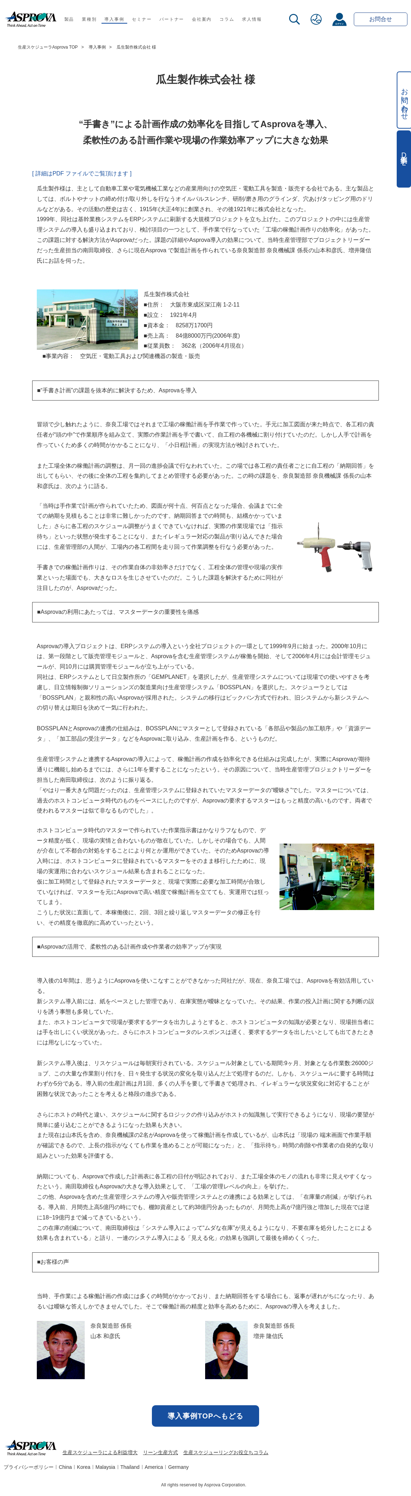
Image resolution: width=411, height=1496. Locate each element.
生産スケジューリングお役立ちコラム (225, 1452)
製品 (69, 19)
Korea (83, 1467)
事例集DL (404, 159)
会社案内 (202, 19)
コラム (226, 19)
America (154, 1467)
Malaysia (105, 1467)
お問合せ (380, 19)
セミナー (142, 19)
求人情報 (252, 19)
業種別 (89, 19)
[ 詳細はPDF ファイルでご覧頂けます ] (82, 173)
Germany (178, 1467)
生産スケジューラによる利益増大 (100, 1452)
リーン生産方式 (160, 1452)
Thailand (130, 1467)
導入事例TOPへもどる (205, 1416)
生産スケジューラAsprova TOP (48, 47)
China (65, 1467)
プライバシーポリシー (29, 1467)
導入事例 (114, 19)
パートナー (171, 19)
